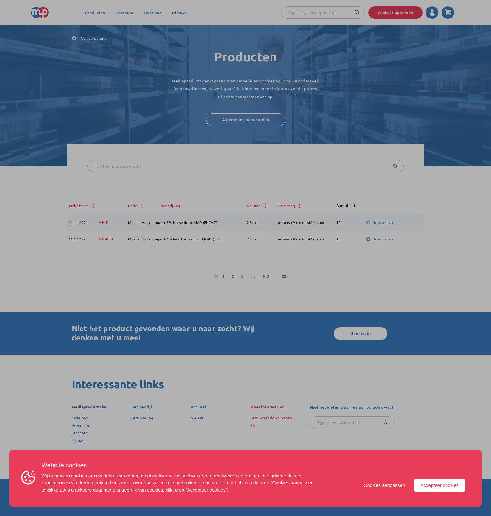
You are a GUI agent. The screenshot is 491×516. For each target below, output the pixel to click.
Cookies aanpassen (384, 485)
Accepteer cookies (439, 485)
